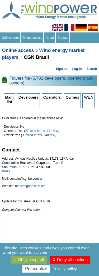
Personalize (36, 269)
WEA (88, 97)
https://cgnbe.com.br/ (30, 186)
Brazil (6, 171)
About (50, 38)
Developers (28, 97)
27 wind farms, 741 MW (42, 131)
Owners (72, 97)
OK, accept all (28, 260)
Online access (32, 38)
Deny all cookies (70, 260)
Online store (10, 38)
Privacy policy (65, 269)
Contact (63, 38)
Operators (52, 97)
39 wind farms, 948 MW (38, 135)
